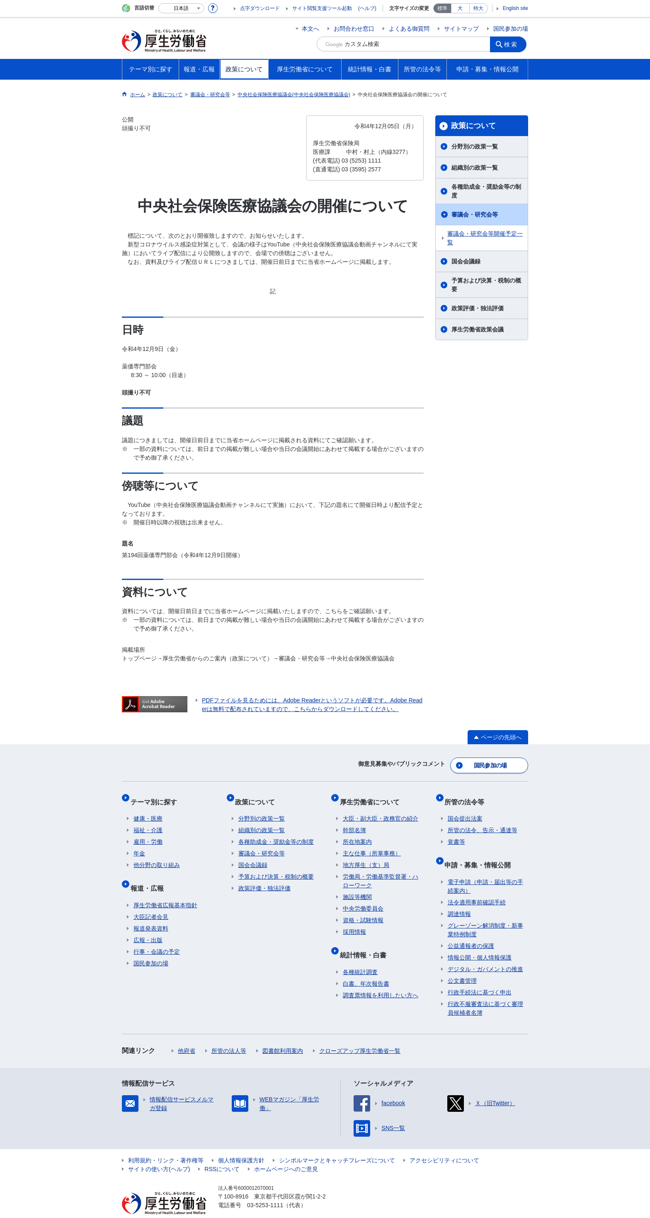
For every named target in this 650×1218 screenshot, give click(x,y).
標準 (442, 8)
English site (515, 8)
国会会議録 (465, 261)
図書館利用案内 (282, 1034)
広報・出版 (147, 924)
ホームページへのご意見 (286, 1153)
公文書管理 (462, 964)
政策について (473, 126)
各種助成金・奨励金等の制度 (486, 191)
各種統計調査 (360, 955)
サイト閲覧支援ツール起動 (322, 8)
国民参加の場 (510, 29)
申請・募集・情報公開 (481, 851)
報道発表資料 (150, 912)
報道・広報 (150, 875)
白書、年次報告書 (366, 967)
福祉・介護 (147, 821)
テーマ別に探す (156, 795)
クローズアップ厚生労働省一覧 (359, 1034)
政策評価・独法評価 (477, 308)
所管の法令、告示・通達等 (482, 821)
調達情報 (459, 897)
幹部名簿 (354, 821)
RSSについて (222, 1153)
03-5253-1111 (265, 1189)
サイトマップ (461, 29)
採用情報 (354, 922)
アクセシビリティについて (444, 1144)
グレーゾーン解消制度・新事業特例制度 (485, 913)
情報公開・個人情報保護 (480, 941)
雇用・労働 (147, 832)
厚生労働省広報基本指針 (165, 889)
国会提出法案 (465, 809)
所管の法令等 (468, 795)
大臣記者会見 (150, 900)
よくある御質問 (409, 29)
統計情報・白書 (366, 941)
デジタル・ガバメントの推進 (485, 953)
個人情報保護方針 (241, 1144)
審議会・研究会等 (474, 214)
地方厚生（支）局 (366, 856)
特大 (478, 8)
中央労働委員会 (363, 899)
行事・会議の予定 (156, 935)
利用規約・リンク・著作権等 (166, 1144)
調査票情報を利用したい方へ (380, 979)
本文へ (310, 29)
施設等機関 (357, 887)
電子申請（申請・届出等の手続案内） (485, 870)
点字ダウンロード (260, 8)
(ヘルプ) (367, 8)
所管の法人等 (228, 1034)
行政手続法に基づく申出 (480, 976)
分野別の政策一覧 (474, 146)
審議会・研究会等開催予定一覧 (485, 238)
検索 (513, 44)
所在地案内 (357, 832)
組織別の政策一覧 (474, 167)
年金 (139, 844)
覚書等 (456, 832)
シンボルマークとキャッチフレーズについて (337, 1144)
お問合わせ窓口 (354, 29)
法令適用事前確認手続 (477, 886)
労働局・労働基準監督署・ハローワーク (380, 871)
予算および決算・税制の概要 (486, 284)
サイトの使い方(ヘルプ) (159, 1153)
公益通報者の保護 (471, 929)
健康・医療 (147, 809)
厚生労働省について (373, 795)
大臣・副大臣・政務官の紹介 (380, 809)
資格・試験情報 (363, 911)
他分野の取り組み (156, 856)
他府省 (186, 1034)
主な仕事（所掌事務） (372, 844)
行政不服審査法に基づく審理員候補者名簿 (485, 992)
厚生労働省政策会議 (477, 329)
